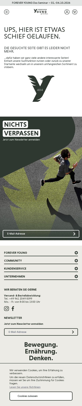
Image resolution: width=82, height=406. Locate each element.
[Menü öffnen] (6, 12)
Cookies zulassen (28, 396)
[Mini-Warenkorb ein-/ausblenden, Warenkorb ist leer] (75, 12)
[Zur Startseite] (41, 12)
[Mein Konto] (67, 12)
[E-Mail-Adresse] (41, 234)
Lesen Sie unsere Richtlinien (24, 387)
